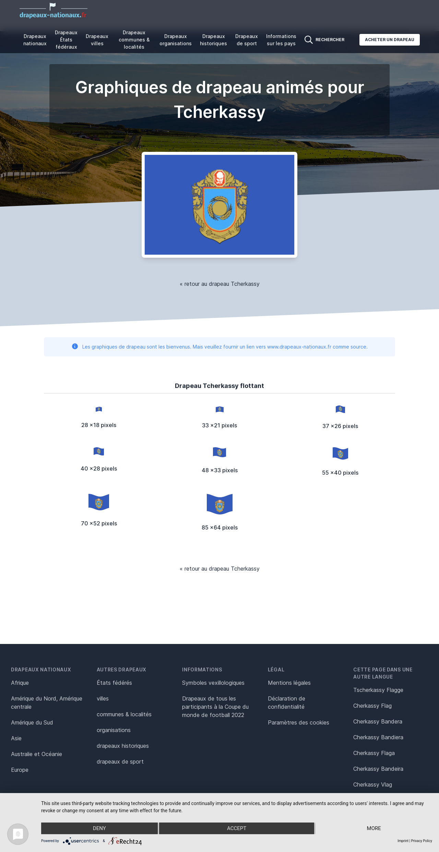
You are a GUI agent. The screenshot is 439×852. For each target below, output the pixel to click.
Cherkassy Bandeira (378, 768)
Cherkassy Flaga (374, 753)
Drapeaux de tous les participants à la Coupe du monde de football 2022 (215, 706)
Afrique (20, 682)
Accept (236, 828)
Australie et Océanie (36, 754)
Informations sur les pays (281, 39)
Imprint (403, 841)
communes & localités (124, 714)
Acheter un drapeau (389, 39)
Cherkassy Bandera (377, 721)
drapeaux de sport (120, 761)
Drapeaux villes (97, 39)
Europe (19, 769)
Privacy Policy (421, 841)
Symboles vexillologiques (213, 682)
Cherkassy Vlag (372, 784)
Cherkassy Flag (372, 705)
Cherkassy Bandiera (378, 737)
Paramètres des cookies (298, 722)
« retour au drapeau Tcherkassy (220, 283)
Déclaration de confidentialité (286, 702)
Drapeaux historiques (213, 39)
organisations (114, 730)
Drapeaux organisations (175, 39)
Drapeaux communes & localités (134, 39)
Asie (16, 738)
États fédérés (114, 682)
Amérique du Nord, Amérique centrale (46, 702)
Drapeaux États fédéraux (66, 39)
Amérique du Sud (32, 722)
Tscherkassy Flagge (378, 689)
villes (103, 698)
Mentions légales (289, 682)
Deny (99, 828)
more (374, 828)
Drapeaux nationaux (35, 39)
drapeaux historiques (123, 745)
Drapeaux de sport (246, 39)
